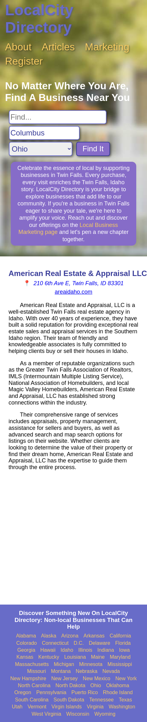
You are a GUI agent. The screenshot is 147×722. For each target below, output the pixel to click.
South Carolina (32, 699)
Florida (123, 643)
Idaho (67, 650)
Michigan (64, 664)
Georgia (26, 650)
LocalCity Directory (39, 19)
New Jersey (64, 678)
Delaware (99, 643)
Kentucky (48, 657)
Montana (60, 671)
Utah (17, 706)
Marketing (107, 47)
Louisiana (75, 657)
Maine (98, 657)
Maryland (120, 657)
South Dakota (68, 699)
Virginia (95, 706)
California (120, 635)
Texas (125, 699)
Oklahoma (117, 685)
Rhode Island (117, 692)
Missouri (36, 671)
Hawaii (48, 650)
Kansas (24, 657)
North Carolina (34, 685)
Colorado (26, 643)
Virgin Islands (67, 706)
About (18, 47)
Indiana (105, 650)
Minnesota (90, 664)
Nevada (111, 671)
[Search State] (40, 149)
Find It (93, 148)
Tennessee (101, 699)
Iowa (124, 650)
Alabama (26, 635)
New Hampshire (28, 678)
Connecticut (55, 643)
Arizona (69, 635)
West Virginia (46, 714)
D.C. (79, 643)
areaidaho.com (73, 292)
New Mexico (96, 678)
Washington (122, 706)
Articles (58, 47)
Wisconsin (77, 714)
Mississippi (119, 664)
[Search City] (44, 133)
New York (126, 678)
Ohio (95, 685)
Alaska (48, 635)
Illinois (85, 650)
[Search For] (58, 117)
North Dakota (70, 685)
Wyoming (105, 714)
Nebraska (86, 671)
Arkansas (94, 635)
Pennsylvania (51, 692)
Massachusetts (32, 664)
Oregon (22, 692)
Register (24, 61)
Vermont (37, 706)
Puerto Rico (84, 692)
